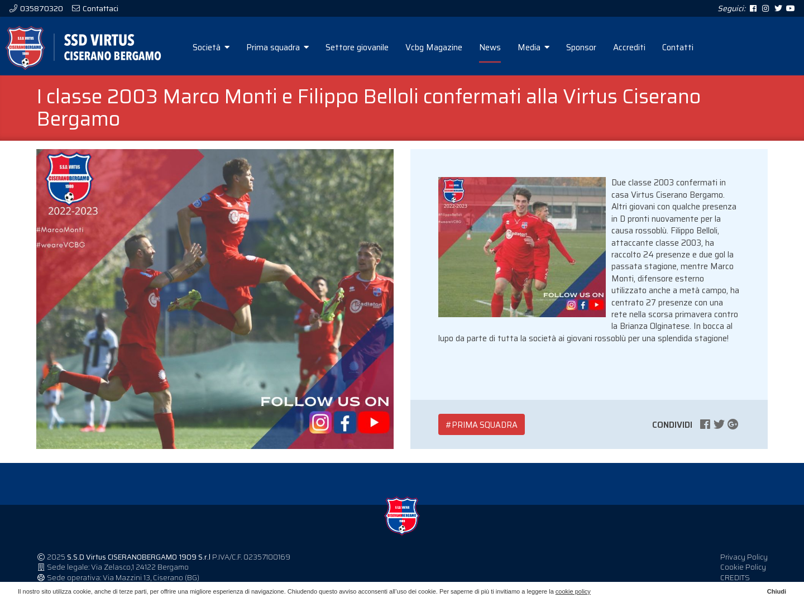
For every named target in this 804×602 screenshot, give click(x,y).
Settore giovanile (357, 47)
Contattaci (99, 8)
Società (211, 47)
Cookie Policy (743, 567)
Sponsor (581, 47)
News (490, 47)
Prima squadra (277, 47)
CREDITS (735, 578)
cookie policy (573, 591)
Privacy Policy (744, 557)
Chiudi (776, 591)
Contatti (677, 47)
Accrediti (629, 47)
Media (533, 47)
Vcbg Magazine (433, 47)
